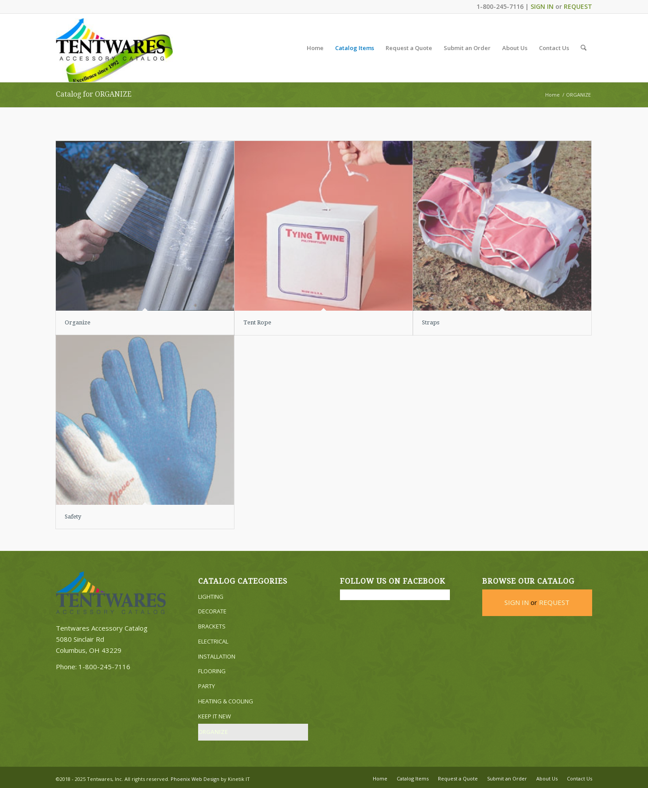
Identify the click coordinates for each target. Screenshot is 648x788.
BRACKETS (212, 626)
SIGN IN (542, 6)
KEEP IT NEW (214, 716)
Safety (73, 516)
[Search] (583, 48)
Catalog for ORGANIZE (94, 94)
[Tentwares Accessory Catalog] (114, 50)
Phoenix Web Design (195, 779)
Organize (77, 322)
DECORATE (212, 611)
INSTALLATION (216, 656)
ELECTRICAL (213, 641)
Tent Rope (257, 322)
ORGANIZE (213, 732)
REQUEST (578, 6)
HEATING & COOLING (225, 701)
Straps (430, 322)
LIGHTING (210, 597)
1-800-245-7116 (104, 666)
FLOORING (212, 671)
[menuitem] (315, 48)
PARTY (206, 686)
